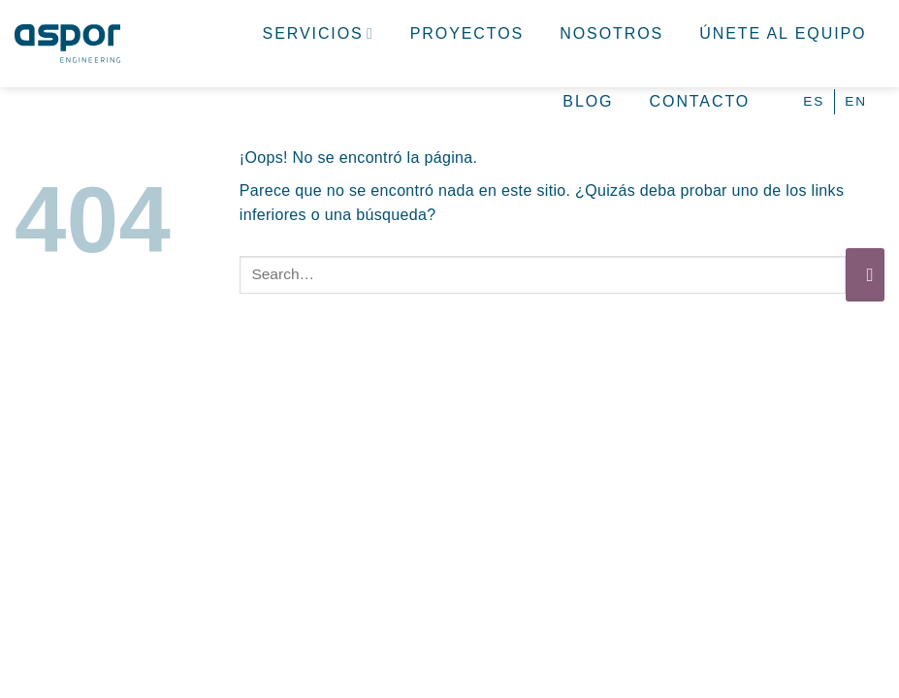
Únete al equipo (782, 33)
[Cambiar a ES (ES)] (813, 101)
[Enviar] (865, 274)
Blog (587, 101)
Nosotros (611, 33)
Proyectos (467, 33)
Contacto (700, 101)
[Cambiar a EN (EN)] (856, 101)
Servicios (318, 33)
